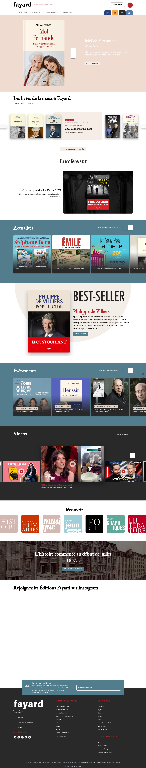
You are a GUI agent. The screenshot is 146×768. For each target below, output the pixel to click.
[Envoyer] (118, 687)
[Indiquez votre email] (96, 688)
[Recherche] (130, 5)
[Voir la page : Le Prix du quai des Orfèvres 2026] (73, 186)
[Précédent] (73, 50)
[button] (117, 5)
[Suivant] (73, 55)
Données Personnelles (70, 762)
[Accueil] (22, 5)
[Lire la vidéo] (21, 471)
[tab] (15, 12)
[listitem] (15, 737)
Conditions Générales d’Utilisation (50, 762)
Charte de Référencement (87, 762)
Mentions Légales (32, 762)
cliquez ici (45, 692)
